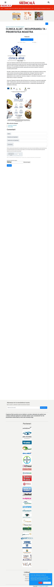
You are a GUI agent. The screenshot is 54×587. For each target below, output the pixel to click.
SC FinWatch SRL (41, 586)
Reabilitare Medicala (20, 26)
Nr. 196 (15, 26)
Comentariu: (10, 144)
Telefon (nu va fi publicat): (13, 140)
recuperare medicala (12, 125)
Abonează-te (43, 407)
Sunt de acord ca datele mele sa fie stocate (15, 154)
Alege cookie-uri (47, 582)
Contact (27, 580)
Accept (40, 582)
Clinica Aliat (10, 126)
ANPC (47, 586)
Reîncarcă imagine (27, 162)
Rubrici (27, 578)
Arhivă (27, 576)
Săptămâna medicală (9, 26)
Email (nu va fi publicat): (13, 137)
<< (46, 23)
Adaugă (9, 165)
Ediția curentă (27, 575)
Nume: (9, 133)
